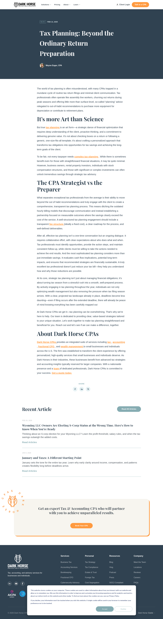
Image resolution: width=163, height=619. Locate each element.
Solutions (46, 5)
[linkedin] (9, 583)
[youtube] (16, 583)
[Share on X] (88, 389)
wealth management (72, 346)
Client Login (123, 5)
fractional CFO (46, 346)
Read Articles (29, 442)
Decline (123, 609)
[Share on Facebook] (75, 389)
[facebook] (22, 583)
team (57, 368)
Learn (77, 5)
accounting (119, 342)
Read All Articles (129, 409)
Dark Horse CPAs (47, 342)
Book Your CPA (81, 526)
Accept (104, 609)
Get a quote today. (62, 373)
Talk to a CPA (140, 5)
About (66, 5)
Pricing (57, 5)
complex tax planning (86, 156)
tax (109, 342)
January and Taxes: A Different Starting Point (51, 458)
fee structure (56, 224)
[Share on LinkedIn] (81, 389)
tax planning (53, 127)
